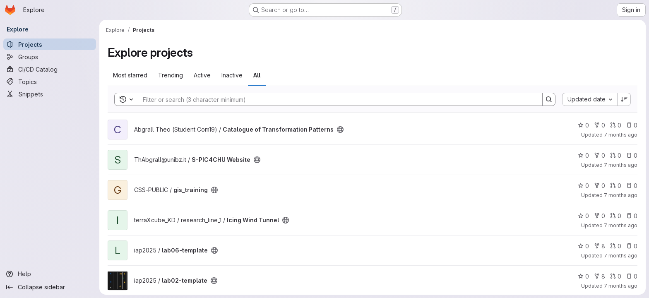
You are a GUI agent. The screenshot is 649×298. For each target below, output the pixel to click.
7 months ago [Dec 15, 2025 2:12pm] (620, 165)
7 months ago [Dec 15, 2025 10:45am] (620, 195)
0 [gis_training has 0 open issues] (631, 185)
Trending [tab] (170, 75)
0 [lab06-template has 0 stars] (583, 246)
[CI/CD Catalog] (49, 69)
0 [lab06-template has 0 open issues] (631, 246)
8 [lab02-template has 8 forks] (599, 276)
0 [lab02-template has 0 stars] (583, 276)
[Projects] (49, 44)
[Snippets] (49, 94)
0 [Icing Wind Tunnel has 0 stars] (583, 215)
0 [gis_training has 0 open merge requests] (615, 185)
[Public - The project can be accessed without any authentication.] (340, 129)
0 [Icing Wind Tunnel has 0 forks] (599, 215)
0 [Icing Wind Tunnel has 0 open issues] (631, 215)
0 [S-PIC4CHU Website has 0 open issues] (631, 155)
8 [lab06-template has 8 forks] (599, 246)
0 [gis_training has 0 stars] (583, 185)
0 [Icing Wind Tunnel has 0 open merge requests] (615, 215)
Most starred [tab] (130, 75)
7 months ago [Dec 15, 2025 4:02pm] (620, 135)
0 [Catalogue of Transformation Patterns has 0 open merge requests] (615, 125)
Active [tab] (202, 75)
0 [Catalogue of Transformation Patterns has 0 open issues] (631, 125)
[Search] (336, 99)
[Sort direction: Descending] (624, 99)
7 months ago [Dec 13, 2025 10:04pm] (620, 225)
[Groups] (49, 56)
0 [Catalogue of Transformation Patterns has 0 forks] (599, 125)
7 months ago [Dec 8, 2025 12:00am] (620, 286)
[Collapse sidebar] (49, 287)
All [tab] (256, 75)
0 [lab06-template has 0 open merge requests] (615, 246)
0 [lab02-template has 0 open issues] (631, 276)
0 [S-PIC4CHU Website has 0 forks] (599, 155)
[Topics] (49, 81)
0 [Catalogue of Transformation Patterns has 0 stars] (583, 125)
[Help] (49, 274)
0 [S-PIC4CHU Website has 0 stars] (583, 155)
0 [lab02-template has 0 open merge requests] (615, 276)
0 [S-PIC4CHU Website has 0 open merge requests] (615, 155)
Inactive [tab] (232, 75)
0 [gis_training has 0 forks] (599, 185)
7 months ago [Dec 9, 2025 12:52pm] (620, 255)
